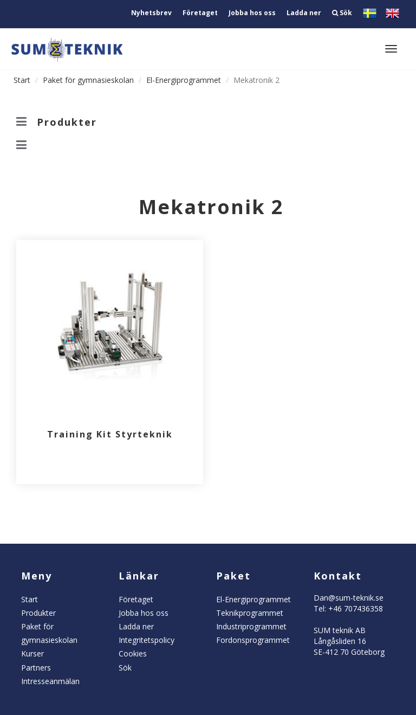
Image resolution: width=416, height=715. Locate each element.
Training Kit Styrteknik (110, 434)
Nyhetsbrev (151, 12)
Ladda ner (304, 12)
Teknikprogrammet (249, 613)
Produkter (38, 613)
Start (22, 80)
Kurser (32, 653)
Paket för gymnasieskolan (88, 80)
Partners (36, 667)
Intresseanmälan (50, 681)
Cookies (133, 653)
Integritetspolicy (146, 640)
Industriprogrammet (251, 626)
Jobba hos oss (252, 12)
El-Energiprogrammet (183, 80)
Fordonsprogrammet (253, 640)
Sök (342, 12)
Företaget (200, 12)
